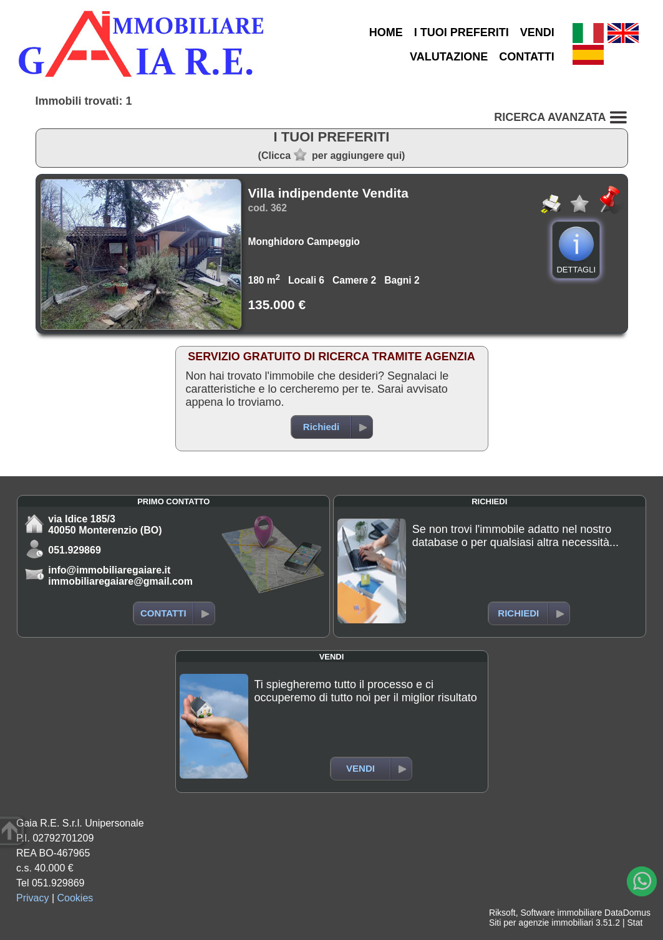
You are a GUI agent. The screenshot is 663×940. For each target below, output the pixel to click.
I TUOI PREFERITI (461, 32)
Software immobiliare (561, 913)
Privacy (32, 898)
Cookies (75, 898)
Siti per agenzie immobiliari (541, 923)
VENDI (537, 32)
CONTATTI (526, 56)
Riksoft (502, 913)
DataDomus (627, 913)
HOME (386, 32)
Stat (634, 923)
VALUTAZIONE (449, 56)
